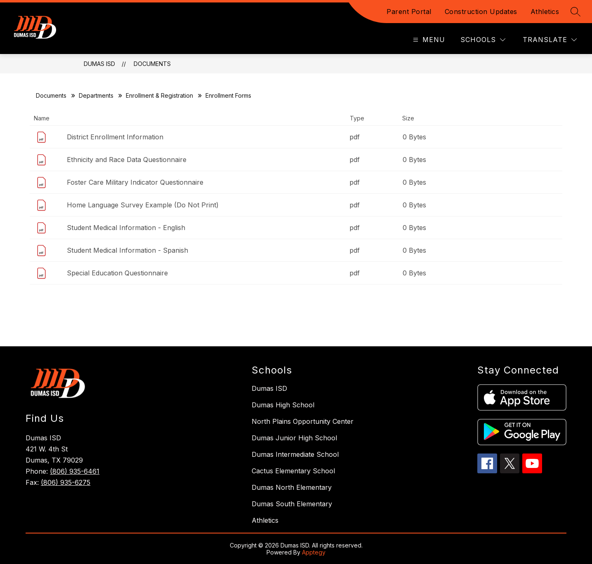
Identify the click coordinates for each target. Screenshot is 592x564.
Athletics (545, 11)
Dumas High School (283, 405)
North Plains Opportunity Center (303, 421)
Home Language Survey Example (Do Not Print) (143, 205)
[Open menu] (428, 40)
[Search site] (575, 11)
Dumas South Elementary (292, 504)
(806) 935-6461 (74, 471)
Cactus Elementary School (293, 471)
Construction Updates (481, 11)
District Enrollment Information (115, 137)
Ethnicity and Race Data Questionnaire (126, 159)
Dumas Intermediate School (295, 454)
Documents (152, 63)
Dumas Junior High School (294, 438)
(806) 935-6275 (65, 482)
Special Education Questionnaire (117, 273)
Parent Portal (409, 11)
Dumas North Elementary (292, 487)
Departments (96, 95)
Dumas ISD (99, 63)
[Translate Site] (550, 40)
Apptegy (313, 552)
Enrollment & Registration (159, 95)
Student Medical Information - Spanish (127, 250)
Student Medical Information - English (126, 227)
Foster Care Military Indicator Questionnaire (135, 182)
